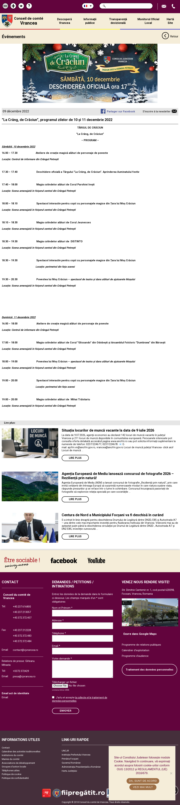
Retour (170, 36)
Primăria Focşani (70, 758)
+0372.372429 (21, 670)
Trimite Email (164, 6)
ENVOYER (65, 710)
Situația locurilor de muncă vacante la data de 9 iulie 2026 (108, 430)
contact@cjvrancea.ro (25, 649)
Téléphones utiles (11, 770)
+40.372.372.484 (22, 641)
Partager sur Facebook (121, 111)
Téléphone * (59, 633)
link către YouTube (96, 560)
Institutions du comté (12, 755)
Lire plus (75, 457)
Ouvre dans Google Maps (140, 633)
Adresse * (58, 620)
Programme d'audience (135, 655)
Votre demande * (62, 658)
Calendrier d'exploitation (135, 650)
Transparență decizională (118, 21)
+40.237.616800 (22, 606)
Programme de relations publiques (141, 644)
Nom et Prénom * (62, 607)
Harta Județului (69, 771)
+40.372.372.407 (22, 617)
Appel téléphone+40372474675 (173, 6)
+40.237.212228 (22, 630)
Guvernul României (71, 762)
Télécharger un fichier (64, 682)
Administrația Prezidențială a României (81, 766)
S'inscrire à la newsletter (157, 111)
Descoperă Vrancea (64, 21)
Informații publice (89, 21)
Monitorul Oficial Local (148, 21)
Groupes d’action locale (14, 766)
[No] (171, 773)
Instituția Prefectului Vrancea (76, 754)
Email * (56, 645)
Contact (6, 747)
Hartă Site (170, 21)
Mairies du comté (10, 759)
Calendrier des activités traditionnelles (21, 751)
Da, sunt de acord (143, 780)
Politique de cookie (11, 774)
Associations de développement (18, 762)
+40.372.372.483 (22, 635)
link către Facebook (64, 560)
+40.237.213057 (22, 612)
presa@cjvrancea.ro (24, 676)
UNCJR (65, 750)
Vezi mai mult (143, 787)
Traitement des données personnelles (149, 669)
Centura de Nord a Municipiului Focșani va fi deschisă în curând (112, 515)
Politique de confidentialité (15, 778)
